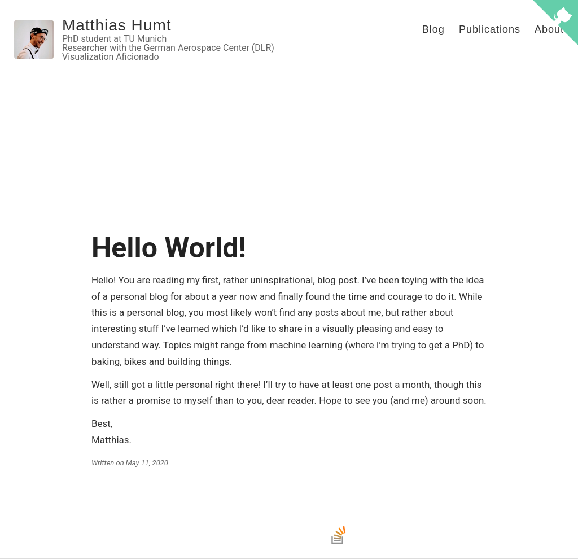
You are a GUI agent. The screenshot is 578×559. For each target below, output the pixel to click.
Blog (433, 29)
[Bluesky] (289, 543)
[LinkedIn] (314, 543)
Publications (489, 29)
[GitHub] (264, 543)
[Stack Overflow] (338, 543)
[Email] (239, 543)
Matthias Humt (117, 25)
